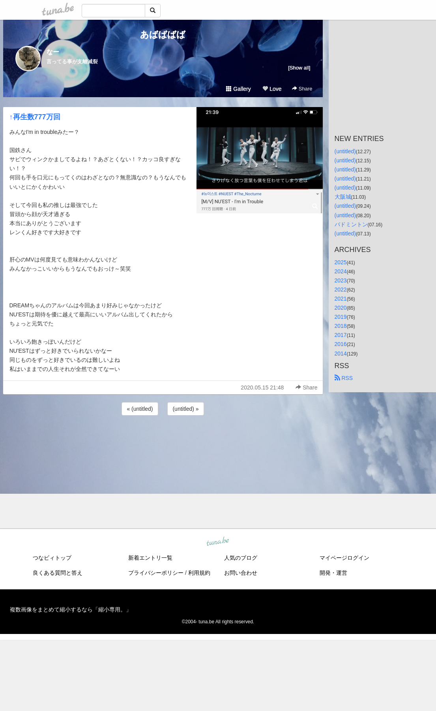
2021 (341, 298)
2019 (341, 317)
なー (53, 52)
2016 (341, 344)
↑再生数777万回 (34, 117)
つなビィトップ (52, 558)
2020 (341, 308)
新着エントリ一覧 (150, 558)
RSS (344, 378)
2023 (341, 280)
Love (271, 89)
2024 (341, 271)
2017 (341, 335)
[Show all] (299, 68)
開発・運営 (333, 573)
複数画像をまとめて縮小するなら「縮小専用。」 (70, 609)
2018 (341, 326)
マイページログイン (344, 558)
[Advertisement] (163, 438)
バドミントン (351, 224)
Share (302, 89)
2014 (341, 353)
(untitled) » (185, 409)
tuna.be (218, 541)
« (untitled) (140, 409)
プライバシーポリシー (155, 573)
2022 (341, 289)
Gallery (238, 89)
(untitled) (345, 151)
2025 (341, 262)
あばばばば (162, 35)
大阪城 (343, 197)
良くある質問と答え (57, 573)
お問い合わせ (240, 573)
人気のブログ (240, 558)
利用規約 (199, 573)
